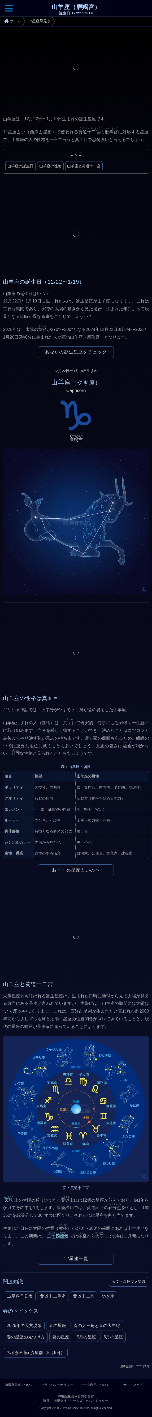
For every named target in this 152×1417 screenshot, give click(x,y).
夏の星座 (60, 1337)
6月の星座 (113, 1337)
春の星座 (57, 1325)
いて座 (10, 1011)
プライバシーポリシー (57, 1385)
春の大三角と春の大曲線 (96, 1325)
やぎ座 (108, 1296)
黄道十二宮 (83, 1296)
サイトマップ (132, 1385)
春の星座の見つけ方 (26, 1337)
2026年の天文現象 (24, 1325)
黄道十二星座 (53, 1296)
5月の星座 (86, 1337)
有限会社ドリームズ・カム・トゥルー (81, 1401)
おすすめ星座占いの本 (76, 870)
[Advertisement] (76, 70)
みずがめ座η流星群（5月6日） (36, 1352)
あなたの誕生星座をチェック (76, 352)
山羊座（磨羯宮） (76, 10)
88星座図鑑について (19, 1385)
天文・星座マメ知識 (128, 1281)
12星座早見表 (20, 1296)
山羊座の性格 (50, 166)
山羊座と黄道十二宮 (84, 166)
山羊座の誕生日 (20, 166)
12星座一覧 (76, 1258)
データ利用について (95, 1385)
